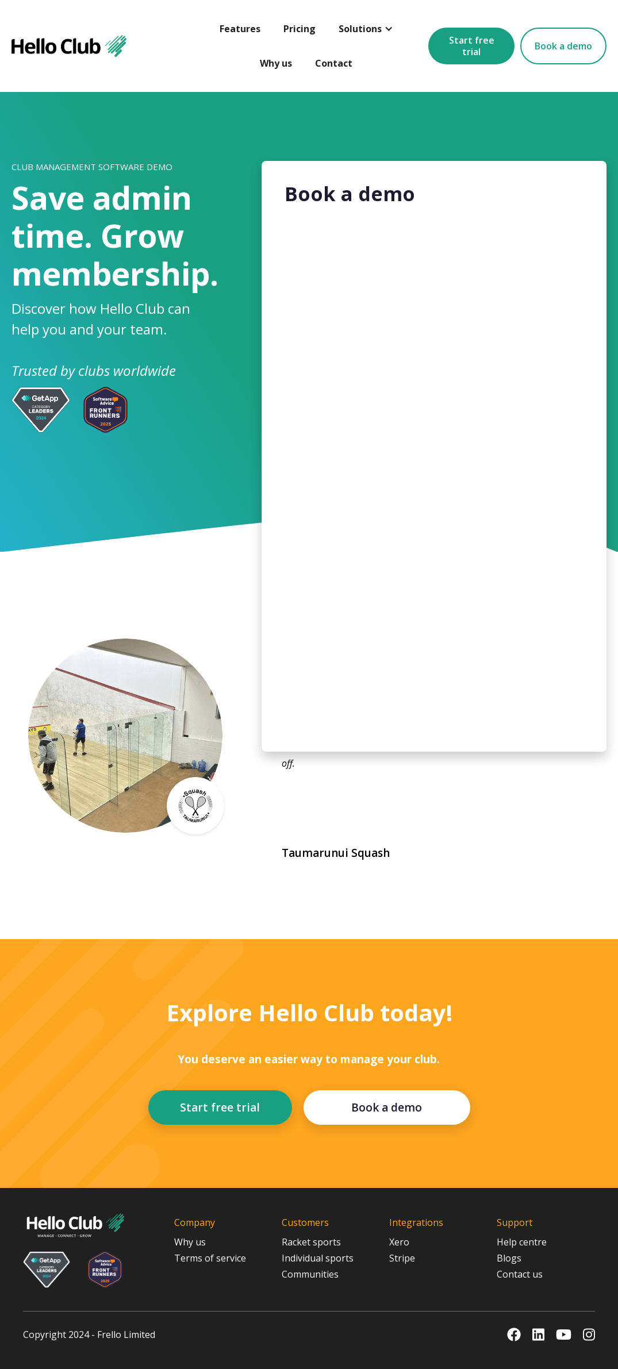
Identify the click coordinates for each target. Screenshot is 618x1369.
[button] (366, 28)
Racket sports (311, 1242)
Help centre (522, 1242)
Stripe (402, 1258)
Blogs (509, 1258)
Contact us (520, 1274)
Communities (310, 1274)
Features (240, 28)
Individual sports (318, 1258)
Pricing (299, 28)
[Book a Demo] (434, 476)
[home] (68, 46)
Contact (333, 63)
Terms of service (210, 1258)
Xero (399, 1242)
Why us (276, 63)
